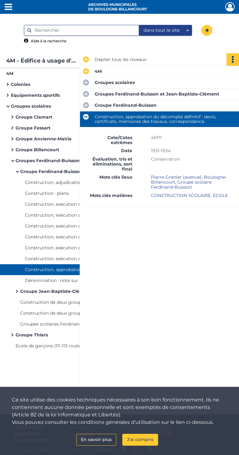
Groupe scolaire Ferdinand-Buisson (181, 184)
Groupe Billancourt (37, 149)
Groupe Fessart (33, 128)
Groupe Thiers (32, 335)
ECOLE (220, 195)
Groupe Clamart (34, 117)
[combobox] (165, 30)
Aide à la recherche (48, 41)
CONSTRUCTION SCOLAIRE (181, 195)
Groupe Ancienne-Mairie (44, 139)
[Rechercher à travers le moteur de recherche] (85, 30)
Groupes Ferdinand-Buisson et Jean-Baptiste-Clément (78, 160)
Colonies (20, 84)
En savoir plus (96, 439)
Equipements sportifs (35, 95)
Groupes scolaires (31, 106)
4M (9, 73)
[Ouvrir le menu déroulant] (8, 7)
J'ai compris (140, 439)
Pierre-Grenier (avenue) (176, 177)
